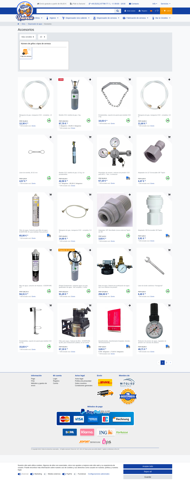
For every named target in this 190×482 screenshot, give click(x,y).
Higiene (53, 18)
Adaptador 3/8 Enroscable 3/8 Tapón (150, 230)
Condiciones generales (83, 386)
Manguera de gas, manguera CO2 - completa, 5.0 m (75, 231)
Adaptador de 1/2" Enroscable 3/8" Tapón (151, 172)
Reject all (148, 472)
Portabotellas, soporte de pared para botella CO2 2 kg (114, 115)
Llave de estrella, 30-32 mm (28, 172)
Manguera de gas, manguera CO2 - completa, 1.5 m (35, 115)
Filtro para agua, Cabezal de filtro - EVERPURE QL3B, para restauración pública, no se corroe (74, 341)
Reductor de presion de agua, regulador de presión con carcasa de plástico (152, 341)
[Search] (117, 11)
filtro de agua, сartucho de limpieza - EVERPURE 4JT (35, 286)
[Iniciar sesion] (130, 11)
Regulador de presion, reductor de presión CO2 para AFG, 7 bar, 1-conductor (114, 173)
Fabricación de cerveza (136, 18)
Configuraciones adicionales (98, 474)
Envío (34, 126)
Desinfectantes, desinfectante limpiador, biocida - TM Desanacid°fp (114, 341)
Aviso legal (79, 379)
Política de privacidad (83, 381)
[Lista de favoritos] (157, 11)
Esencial (25, 474)
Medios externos (54, 474)
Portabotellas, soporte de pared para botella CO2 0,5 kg (35, 341)
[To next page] (170, 362)
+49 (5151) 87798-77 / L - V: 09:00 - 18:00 (107, 4)
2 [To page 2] (166, 362)
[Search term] (75, 11)
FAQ (33, 381)
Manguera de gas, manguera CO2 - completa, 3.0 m (154, 115)
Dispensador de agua (35, 24)
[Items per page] (42, 36)
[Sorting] (28, 36)
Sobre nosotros (81, 383)
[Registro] (143, 11)
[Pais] (151, 11)
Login (55, 379)
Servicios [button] (165, 4)
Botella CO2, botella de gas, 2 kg (69, 115)
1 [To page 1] (162, 362)
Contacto (134, 4)
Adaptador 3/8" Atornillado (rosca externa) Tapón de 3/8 (114, 231)
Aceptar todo (147, 466)
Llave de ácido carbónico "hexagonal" (150, 285)
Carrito (55, 383)
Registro (56, 381)
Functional (82, 474)
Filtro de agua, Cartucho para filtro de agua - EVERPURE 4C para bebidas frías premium (33, 231)
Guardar (147, 477)
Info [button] (154, 4)
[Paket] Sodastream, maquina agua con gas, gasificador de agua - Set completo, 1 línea (73, 286)
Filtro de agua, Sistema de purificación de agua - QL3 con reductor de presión (114, 286)
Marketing (38, 474)
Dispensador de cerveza (107, 18)
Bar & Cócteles (162, 18)
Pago (33, 379)
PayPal (69, 474)
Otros (37, 18)
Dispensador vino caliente (76, 18)
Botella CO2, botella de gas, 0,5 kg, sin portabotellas (71, 173)
